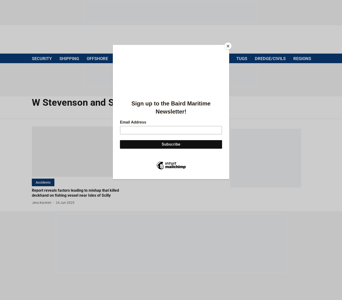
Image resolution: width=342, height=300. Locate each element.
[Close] (228, 46)
